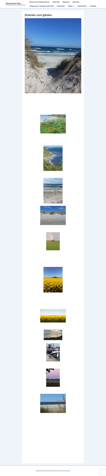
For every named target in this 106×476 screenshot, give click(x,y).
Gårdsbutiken (82, 6)
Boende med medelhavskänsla (39, 2)
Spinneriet (76, 2)
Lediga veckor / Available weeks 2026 (41, 6)
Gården (71, 6)
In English (93, 6)
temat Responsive (65, 470)
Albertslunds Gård (13, 3)
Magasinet (66, 2)
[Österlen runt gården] (53, 93)
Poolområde (61, 6)
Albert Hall (56, 2)
